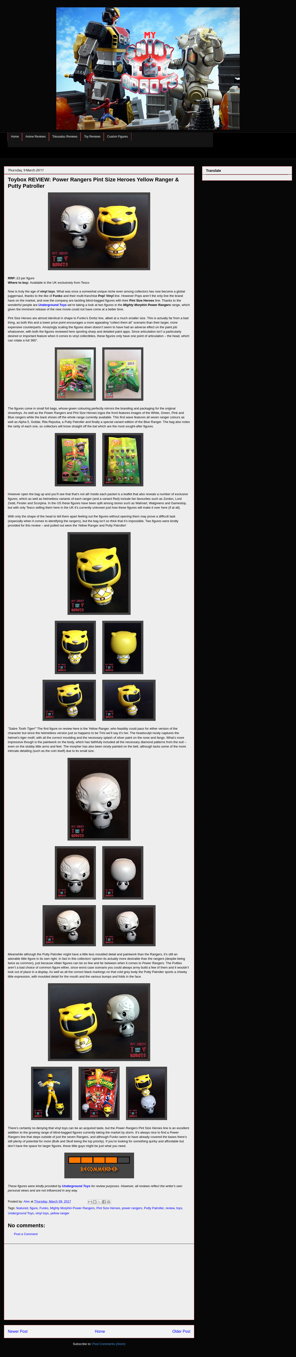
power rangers (132, 1208)
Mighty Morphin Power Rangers (72, 1208)
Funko (43, 1208)
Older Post (181, 1331)
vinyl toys (41, 1213)
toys (179, 1208)
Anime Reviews (35, 136)
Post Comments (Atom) (108, 1344)
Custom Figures (117, 136)
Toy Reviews (92, 136)
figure (34, 1208)
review (170, 1208)
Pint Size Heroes (108, 1208)
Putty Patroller (154, 1208)
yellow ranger (59, 1213)
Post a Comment (26, 1234)
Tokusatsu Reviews (65, 136)
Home (15, 136)
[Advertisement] (99, 1282)
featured (22, 1208)
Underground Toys (52, 305)
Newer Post (18, 1331)
